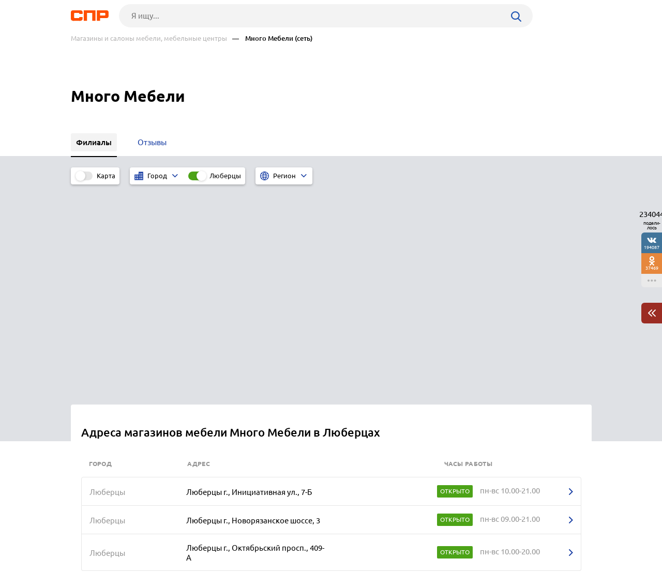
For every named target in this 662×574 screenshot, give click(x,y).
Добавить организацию (545, 535)
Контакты (302, 536)
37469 (651, 268)
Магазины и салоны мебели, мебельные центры (149, 38)
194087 (651, 247)
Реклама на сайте (227, 536)
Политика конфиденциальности (209, 566)
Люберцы (225, 176)
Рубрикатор (90, 536)
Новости (154, 536)
